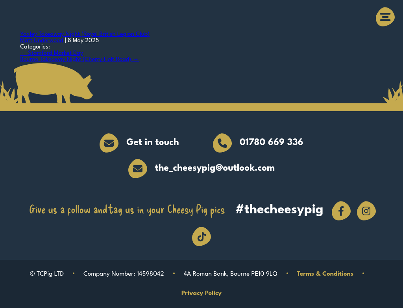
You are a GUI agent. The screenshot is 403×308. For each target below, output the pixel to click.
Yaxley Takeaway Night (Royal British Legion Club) (85, 34)
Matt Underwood (41, 41)
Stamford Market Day (51, 53)
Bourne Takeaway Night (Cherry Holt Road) (79, 60)
